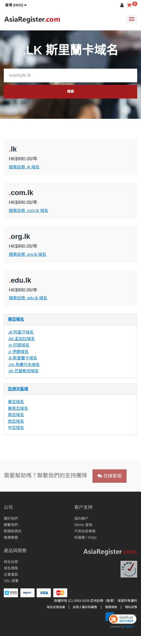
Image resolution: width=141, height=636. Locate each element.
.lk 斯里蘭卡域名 (22, 358)
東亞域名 (16, 402)
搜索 (70, 91)
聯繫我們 (11, 525)
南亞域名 (16, 319)
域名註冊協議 (56, 607)
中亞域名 (16, 428)
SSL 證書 (11, 581)
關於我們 (11, 518)
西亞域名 (16, 421)
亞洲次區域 (18, 389)
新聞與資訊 (12, 531)
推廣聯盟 (11, 537)
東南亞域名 (18, 408)
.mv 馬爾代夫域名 (24, 364)
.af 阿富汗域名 (21, 332)
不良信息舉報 (85, 531)
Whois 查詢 (83, 525)
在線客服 (110, 475)
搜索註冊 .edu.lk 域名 (28, 298)
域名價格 (11, 568)
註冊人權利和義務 (85, 607)
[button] (16, 5)
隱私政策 (131, 607)
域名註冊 (11, 562)
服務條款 (111, 607)
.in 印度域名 (18, 345)
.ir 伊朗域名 (18, 352)
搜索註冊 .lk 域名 (24, 167)
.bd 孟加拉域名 (21, 339)
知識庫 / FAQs (85, 537)
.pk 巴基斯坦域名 (23, 371)
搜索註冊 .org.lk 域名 (27, 254)
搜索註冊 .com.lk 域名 (28, 210)
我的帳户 (81, 518)
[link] (121, 620)
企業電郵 (11, 574)
